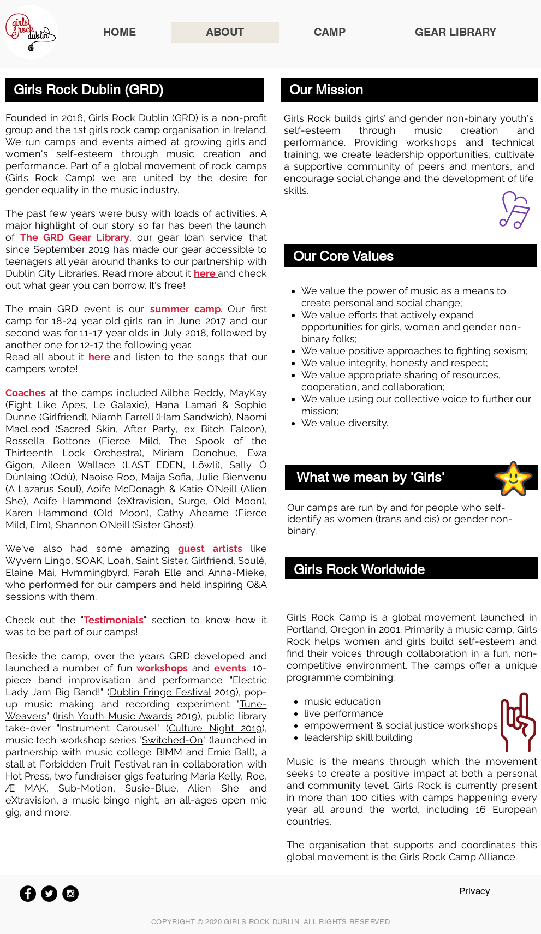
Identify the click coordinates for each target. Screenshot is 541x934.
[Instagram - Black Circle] (70, 893)
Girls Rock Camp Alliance (457, 856)
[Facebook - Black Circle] (28, 893)
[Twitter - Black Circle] (49, 893)
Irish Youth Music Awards (114, 716)
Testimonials (114, 620)
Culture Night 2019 (215, 728)
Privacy (474, 890)
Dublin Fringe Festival (160, 692)
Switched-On (172, 740)
